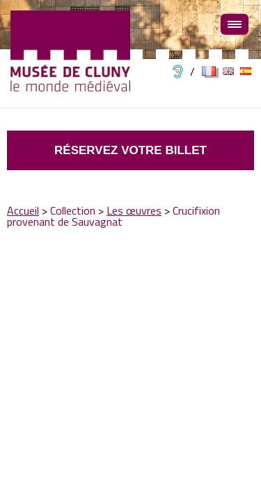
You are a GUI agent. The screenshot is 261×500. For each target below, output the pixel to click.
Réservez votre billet (130, 150)
